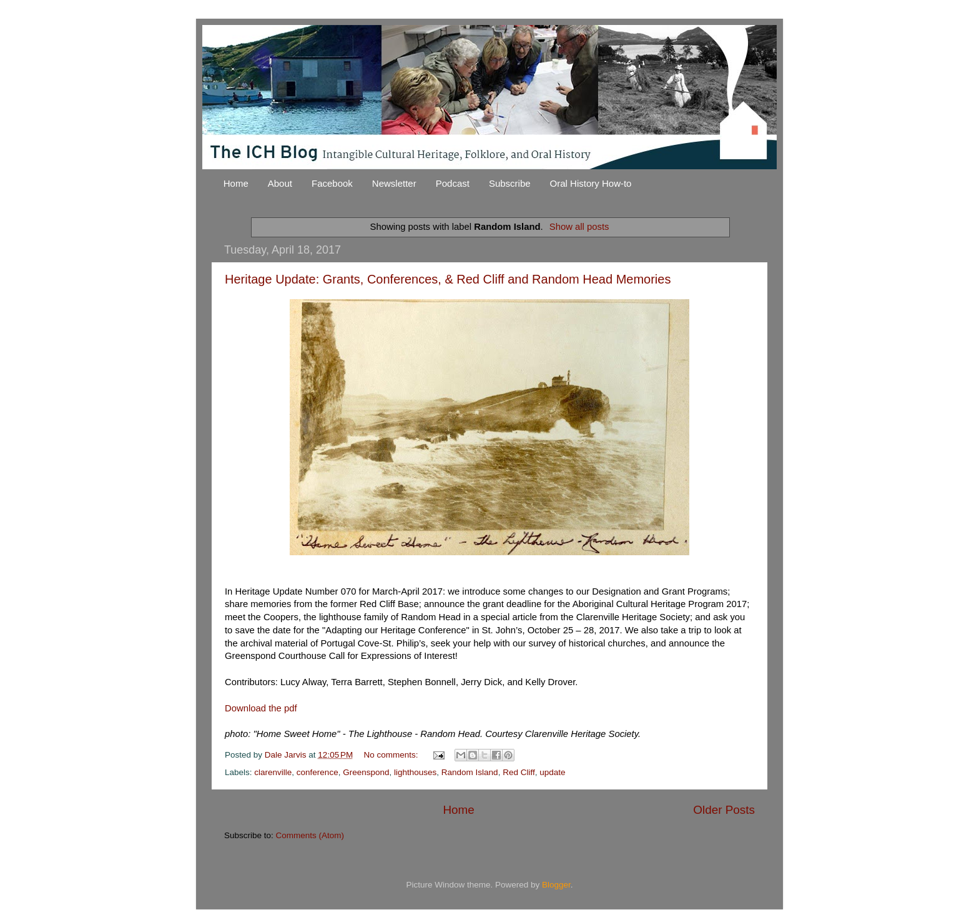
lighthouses (415, 772)
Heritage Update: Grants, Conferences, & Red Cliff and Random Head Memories (448, 279)
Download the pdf (261, 708)
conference (317, 772)
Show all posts (579, 227)
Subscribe (510, 183)
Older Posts (724, 809)
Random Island (469, 772)
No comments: (392, 754)
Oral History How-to (591, 183)
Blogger (556, 884)
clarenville (273, 772)
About (280, 183)
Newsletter (394, 183)
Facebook (332, 183)
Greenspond (366, 772)
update (552, 772)
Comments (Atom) (310, 835)
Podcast (453, 183)
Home (236, 183)
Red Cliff (519, 772)
